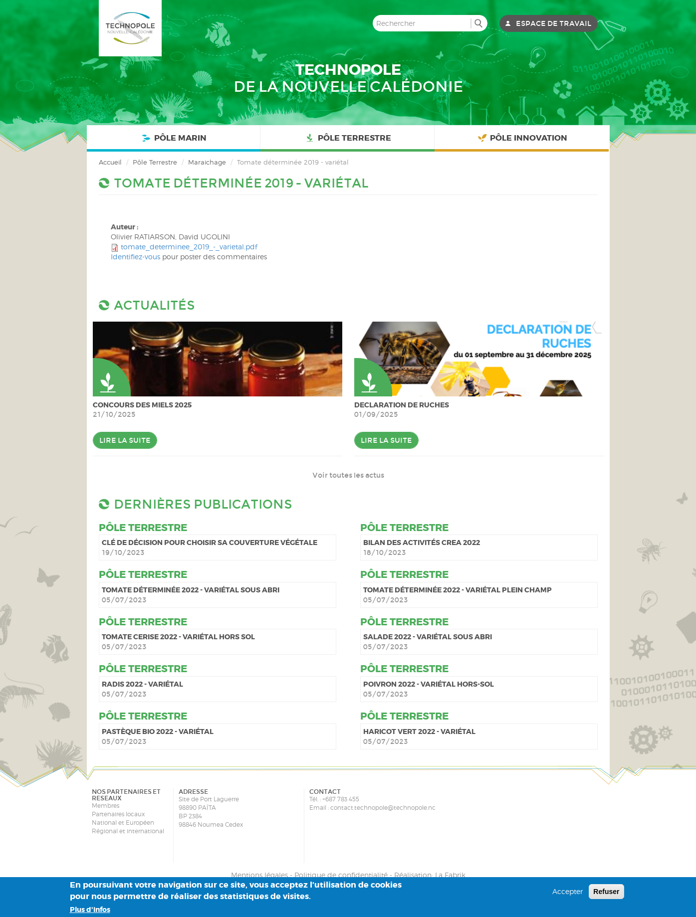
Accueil (110, 162)
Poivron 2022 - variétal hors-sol (428, 684)
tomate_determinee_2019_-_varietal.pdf (189, 246)
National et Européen (123, 822)
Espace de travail (553, 23)
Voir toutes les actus (348, 475)
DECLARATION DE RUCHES (401, 404)
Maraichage (207, 162)
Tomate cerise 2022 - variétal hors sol (178, 636)
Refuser (606, 892)
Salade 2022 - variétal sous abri (427, 636)
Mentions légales (259, 875)
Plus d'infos (90, 909)
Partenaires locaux (118, 814)
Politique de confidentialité (341, 875)
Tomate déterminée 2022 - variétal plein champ (457, 589)
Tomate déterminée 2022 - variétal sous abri (190, 589)
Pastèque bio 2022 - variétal (158, 731)
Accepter (567, 891)
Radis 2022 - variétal (142, 684)
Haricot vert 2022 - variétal (419, 731)
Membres (105, 805)
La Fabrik (450, 875)
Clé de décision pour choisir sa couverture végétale (209, 542)
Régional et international (128, 831)
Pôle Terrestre (347, 138)
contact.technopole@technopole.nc (383, 807)
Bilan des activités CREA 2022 (421, 542)
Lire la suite (125, 440)
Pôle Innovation (521, 138)
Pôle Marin (173, 138)
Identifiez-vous (135, 256)
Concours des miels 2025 (142, 404)
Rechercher (478, 23)
